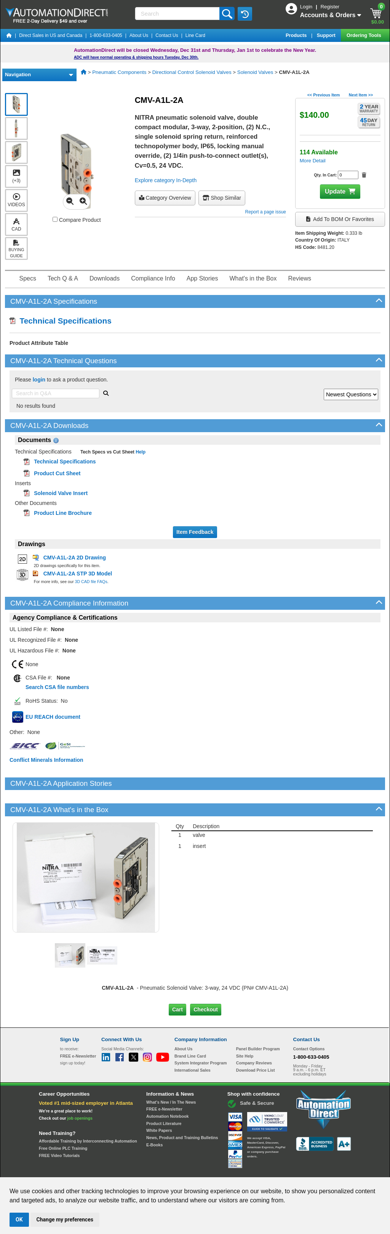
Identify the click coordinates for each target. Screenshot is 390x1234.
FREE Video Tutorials (59, 1129)
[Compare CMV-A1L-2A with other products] (55, 219)
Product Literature (163, 1097)
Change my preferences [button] (65, 1219)
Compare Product (77, 220)
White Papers (159, 1104)
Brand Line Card (190, 1029)
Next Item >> (361, 95)
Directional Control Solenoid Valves (192, 72)
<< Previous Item (323, 95)
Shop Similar (222, 198)
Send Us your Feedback (113, 1170)
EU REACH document (53, 717)
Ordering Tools (364, 35)
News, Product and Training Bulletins (182, 1111)
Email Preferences (189, 1170)
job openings (80, 1092)
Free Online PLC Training (63, 1122)
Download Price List (255, 1044)
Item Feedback (194, 532)
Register (329, 7)
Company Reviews (254, 1037)
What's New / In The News (171, 1076)
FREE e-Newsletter (164, 1083)
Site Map (76, 1170)
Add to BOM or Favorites (340, 219)
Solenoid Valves (255, 72)
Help (139, 452)
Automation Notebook (167, 1090)
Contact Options (309, 1023)
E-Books (154, 1118)
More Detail (313, 160)
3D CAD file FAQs (91, 581)
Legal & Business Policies (238, 1170)
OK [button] (19, 1219)
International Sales (192, 1044)
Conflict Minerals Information (46, 760)
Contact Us (166, 35)
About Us (138, 35)
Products (297, 35)
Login (307, 7)
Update (335, 191)
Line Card (195, 35)
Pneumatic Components (119, 72)
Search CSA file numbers (57, 687)
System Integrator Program (200, 1037)
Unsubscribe (154, 1170)
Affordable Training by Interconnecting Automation (88, 1115)
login (39, 380)
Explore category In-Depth (166, 180)
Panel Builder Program (258, 1023)
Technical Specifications (61, 320)
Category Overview (165, 198)
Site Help (245, 1029)
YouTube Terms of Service (293, 1170)
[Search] (178, 13)
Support (327, 35)
